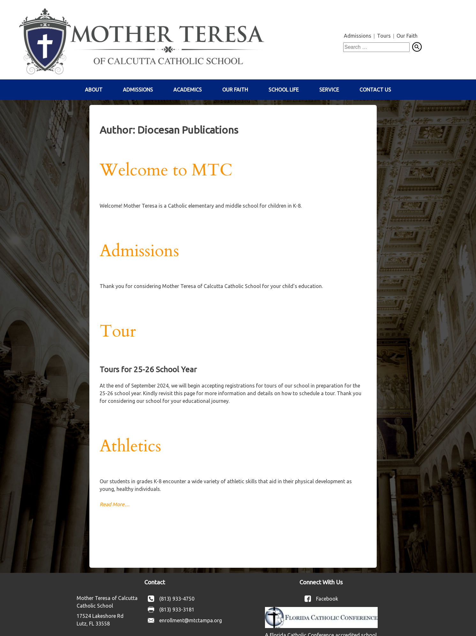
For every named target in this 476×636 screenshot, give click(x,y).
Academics (187, 89)
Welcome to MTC (166, 170)
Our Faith (407, 36)
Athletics (130, 446)
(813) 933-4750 (176, 599)
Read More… (115, 504)
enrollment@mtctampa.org (190, 620)
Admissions (357, 36)
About (93, 89)
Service (329, 89)
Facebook (327, 599)
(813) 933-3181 (176, 609)
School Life (283, 89)
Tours (384, 36)
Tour (118, 331)
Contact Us (375, 89)
